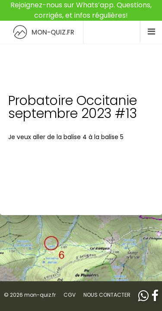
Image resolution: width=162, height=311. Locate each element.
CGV (70, 294)
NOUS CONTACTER (106, 294)
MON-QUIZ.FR (41, 32)
